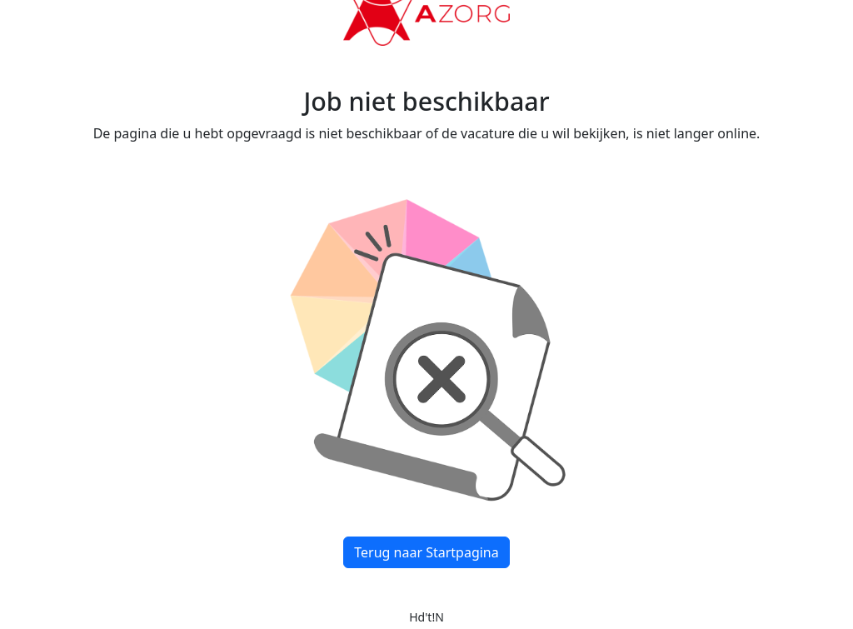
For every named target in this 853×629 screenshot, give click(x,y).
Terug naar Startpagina (426, 552)
